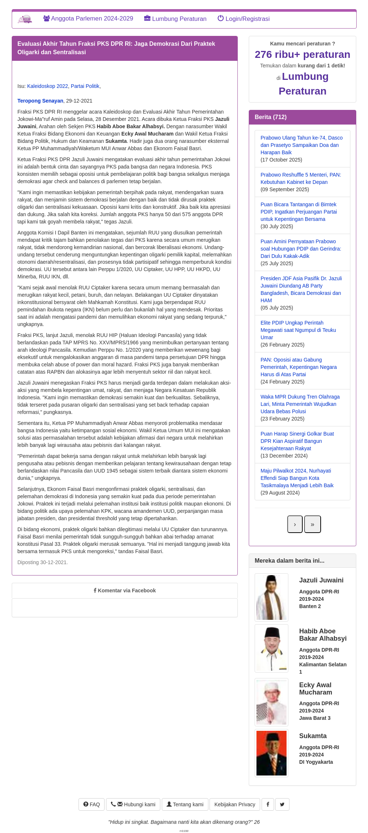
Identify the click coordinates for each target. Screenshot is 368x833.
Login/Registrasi (244, 18)
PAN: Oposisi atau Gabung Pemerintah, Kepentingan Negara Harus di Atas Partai (298, 367)
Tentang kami (185, 804)
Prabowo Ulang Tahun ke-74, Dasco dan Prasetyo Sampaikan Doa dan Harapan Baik (301, 145)
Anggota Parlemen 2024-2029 (88, 18)
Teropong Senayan (40, 101)
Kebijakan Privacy (234, 804)
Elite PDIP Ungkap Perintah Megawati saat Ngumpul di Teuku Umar (298, 330)
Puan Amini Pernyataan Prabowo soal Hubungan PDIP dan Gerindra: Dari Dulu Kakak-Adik (300, 248)
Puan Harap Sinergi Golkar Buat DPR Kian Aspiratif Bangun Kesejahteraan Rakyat (297, 441)
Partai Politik (85, 86)
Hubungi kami (133, 804)
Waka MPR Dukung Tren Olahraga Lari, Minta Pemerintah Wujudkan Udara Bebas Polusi (300, 404)
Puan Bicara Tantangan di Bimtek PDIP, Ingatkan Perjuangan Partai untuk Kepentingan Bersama (298, 211)
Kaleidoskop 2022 (47, 86)
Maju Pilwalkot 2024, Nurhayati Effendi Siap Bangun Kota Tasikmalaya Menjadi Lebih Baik (297, 478)
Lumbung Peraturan (175, 18)
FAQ (91, 804)
